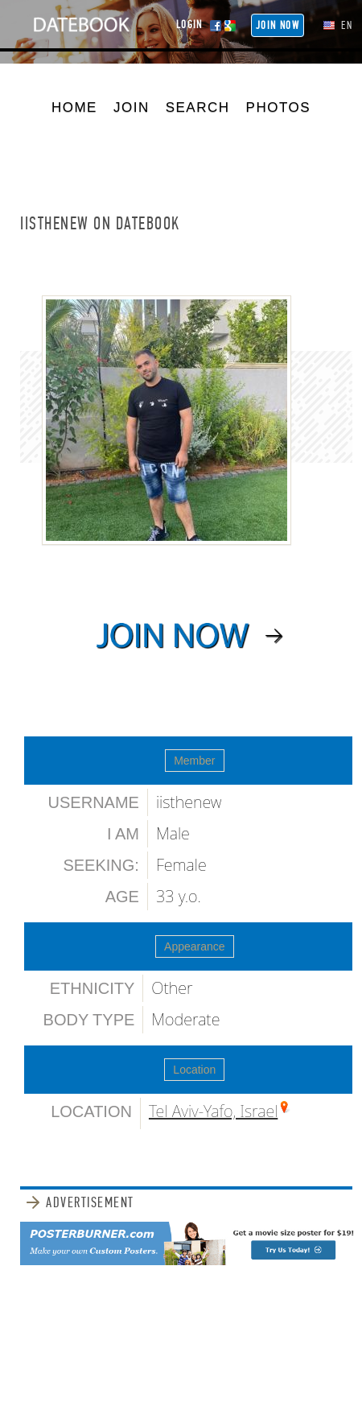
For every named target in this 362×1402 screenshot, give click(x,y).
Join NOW (277, 25)
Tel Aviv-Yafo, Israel (213, 1111)
